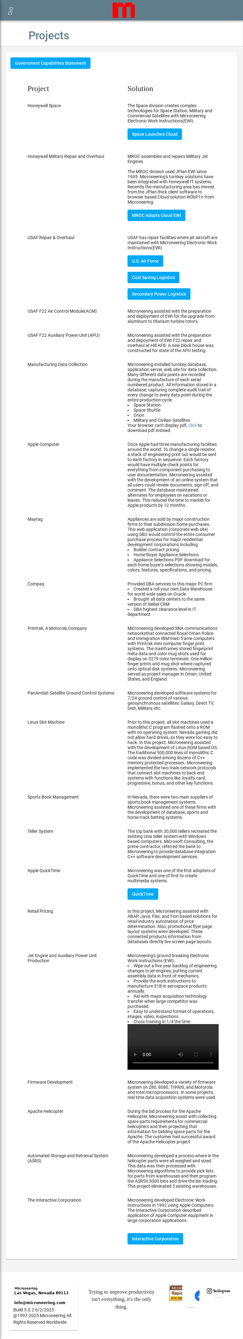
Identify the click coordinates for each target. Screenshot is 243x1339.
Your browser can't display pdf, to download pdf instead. (165, 428)
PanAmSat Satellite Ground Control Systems (71, 693)
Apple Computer (43, 444)
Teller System (40, 831)
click (192, 425)
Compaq (36, 583)
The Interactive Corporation (54, 1200)
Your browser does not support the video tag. (173, 1047)
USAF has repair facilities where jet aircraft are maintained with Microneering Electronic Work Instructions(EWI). (172, 242)
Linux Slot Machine (46, 722)
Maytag (35, 519)
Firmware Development (50, 1082)
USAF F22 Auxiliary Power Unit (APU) (64, 335)
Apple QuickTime (44, 870)
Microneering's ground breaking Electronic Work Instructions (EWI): (173, 1011)
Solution (140, 88)
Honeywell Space (44, 105)
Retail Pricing (40, 911)
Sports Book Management (53, 797)
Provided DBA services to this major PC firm (173, 599)
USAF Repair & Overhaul (51, 237)
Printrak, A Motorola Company (57, 628)
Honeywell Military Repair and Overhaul (66, 156)
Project (38, 88)
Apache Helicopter (45, 1111)
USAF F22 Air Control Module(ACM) (62, 311)
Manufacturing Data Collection (58, 364)
